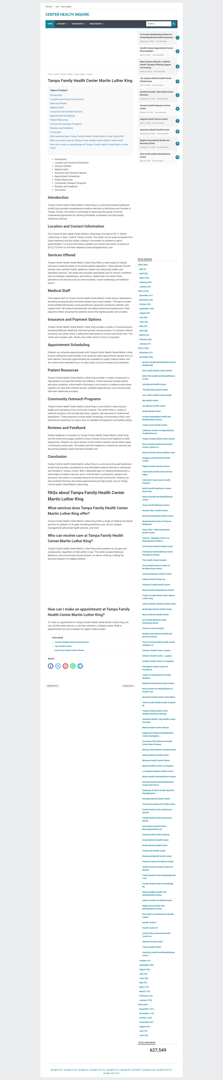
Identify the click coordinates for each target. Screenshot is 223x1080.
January (145, 287)
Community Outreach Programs (66, 124)
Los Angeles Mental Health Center (157, 771)
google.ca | (84, 1069)
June (143, 322)
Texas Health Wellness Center (156, 505)
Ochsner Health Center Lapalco (156, 650)
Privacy (49, 7)
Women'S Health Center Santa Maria (158, 697)
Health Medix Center (151, 411)
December (146, 295)
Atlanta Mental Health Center (155, 755)
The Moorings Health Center (155, 390)
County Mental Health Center (155, 840)
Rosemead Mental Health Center (157, 856)
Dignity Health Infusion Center (156, 466)
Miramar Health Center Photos (156, 760)
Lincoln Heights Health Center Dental (72, 642)
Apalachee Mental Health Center (155, 130)
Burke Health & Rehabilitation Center (159, 776)
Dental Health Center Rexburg (155, 834)
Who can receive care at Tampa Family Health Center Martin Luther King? (86, 140)
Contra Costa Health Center (154, 425)
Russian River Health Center (155, 510)
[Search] (158, 23)
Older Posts (128, 686)
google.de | (126, 1069)
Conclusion (55, 132)
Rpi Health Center (150, 400)
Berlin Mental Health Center (155, 845)
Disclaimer (66, 7)
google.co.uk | (71, 1069)
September (146, 308)
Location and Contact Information (67, 99)
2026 (143, 265)
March (144, 278)
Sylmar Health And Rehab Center (157, 900)
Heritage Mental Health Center (156, 799)
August (144, 313)
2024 (143, 348)
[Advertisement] (90, 51)
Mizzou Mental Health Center (155, 614)
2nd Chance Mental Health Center (157, 546)
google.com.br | (164, 1069)
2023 (143, 1004)
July (143, 317)
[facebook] (50, 666)
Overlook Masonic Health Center (157, 574)
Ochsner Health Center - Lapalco (157, 656)
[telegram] (80, 666)
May (142, 269)
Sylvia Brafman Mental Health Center (159, 604)
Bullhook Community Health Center (158, 683)
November (146, 300)
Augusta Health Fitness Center (154, 119)
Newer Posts (52, 686)
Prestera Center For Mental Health (158, 861)
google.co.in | (113, 1069)
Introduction (56, 95)
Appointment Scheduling (62, 115)
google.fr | (137, 1069)
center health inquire (67, 14)
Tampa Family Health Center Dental (158, 439)
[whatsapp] (73, 666)
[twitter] (58, 666)
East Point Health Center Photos (69, 650)
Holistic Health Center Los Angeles (158, 661)
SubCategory (77, 24)
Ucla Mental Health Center (154, 384)
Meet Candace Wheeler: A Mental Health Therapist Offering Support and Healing (155, 65)
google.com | (57, 1069)
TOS (56, 7)
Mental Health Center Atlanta (155, 727)
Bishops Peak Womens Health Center (159, 750)
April (143, 273)
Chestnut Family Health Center (156, 585)
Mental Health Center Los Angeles (157, 766)
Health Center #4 (150, 928)
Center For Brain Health (153, 628)
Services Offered (58, 103)
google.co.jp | (149, 1069)
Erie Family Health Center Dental (157, 370)
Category (61, 24)
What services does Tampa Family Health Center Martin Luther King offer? (87, 136)
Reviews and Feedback (61, 128)
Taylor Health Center (151, 947)
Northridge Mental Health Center (157, 609)
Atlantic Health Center (152, 941)
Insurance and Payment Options (66, 111)
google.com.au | (98, 1069)
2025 (143, 291)
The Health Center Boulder (154, 560)
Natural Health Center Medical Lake (158, 452)
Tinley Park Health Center (154, 851)
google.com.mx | (111, 1073)
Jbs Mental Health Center (154, 406)
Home (50, 24)
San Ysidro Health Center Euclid (156, 395)
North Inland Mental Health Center (158, 516)
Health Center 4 (149, 922)
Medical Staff (57, 107)
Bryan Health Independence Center (158, 590)
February (145, 282)
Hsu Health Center (63, 646)
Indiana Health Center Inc (153, 579)
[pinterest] (65, 666)
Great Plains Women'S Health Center (158, 804)
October (145, 304)
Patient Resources (59, 120)
